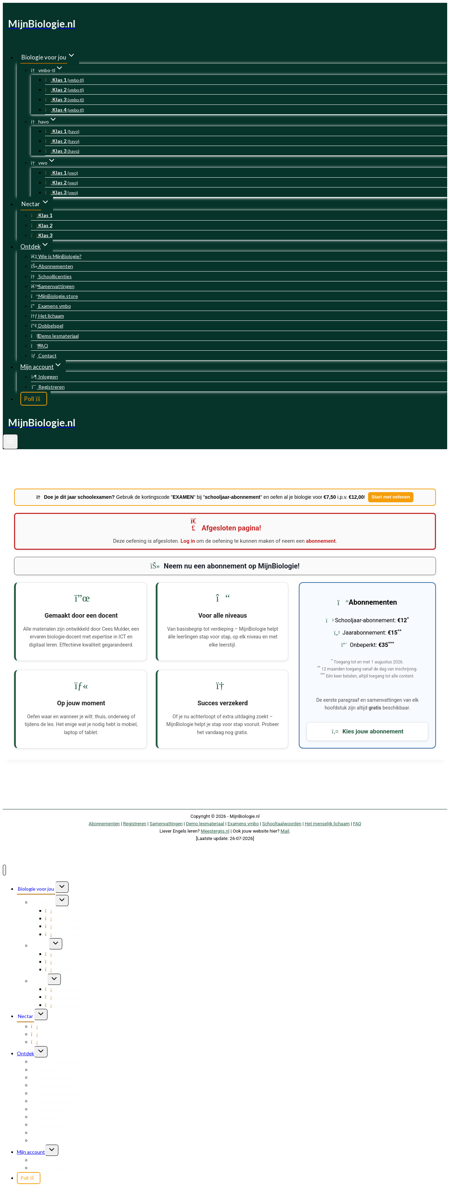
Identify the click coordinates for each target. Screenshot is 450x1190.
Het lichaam (47, 316)
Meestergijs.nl (215, 831)
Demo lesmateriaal (55, 336)
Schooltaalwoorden (282, 823)
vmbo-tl (43, 902)
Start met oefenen (391, 496)
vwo (39, 981)
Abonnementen (52, 266)
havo (40, 945)
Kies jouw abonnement (368, 731)
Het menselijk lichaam (327, 823)
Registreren (48, 387)
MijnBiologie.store (54, 296)
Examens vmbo (51, 306)
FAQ (39, 346)
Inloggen (44, 377)
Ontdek (25, 1053)
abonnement (320, 541)
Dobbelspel (47, 326)
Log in (188, 541)
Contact (44, 355)
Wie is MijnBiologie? (56, 256)
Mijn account (31, 1152)
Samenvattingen (53, 286)
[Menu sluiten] (4, 870)
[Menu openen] (10, 442)
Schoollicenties (51, 276)
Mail (285, 831)
